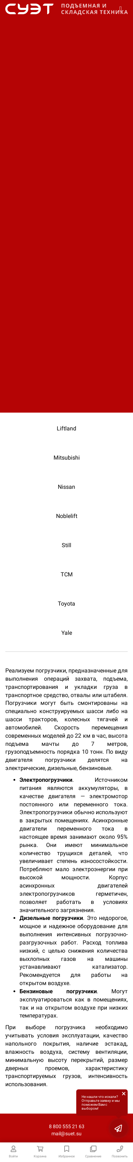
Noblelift (66, 516)
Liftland (66, 428)
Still (66, 545)
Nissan (66, 486)
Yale (66, 632)
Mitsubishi (67, 457)
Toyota (66, 603)
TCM (67, 574)
